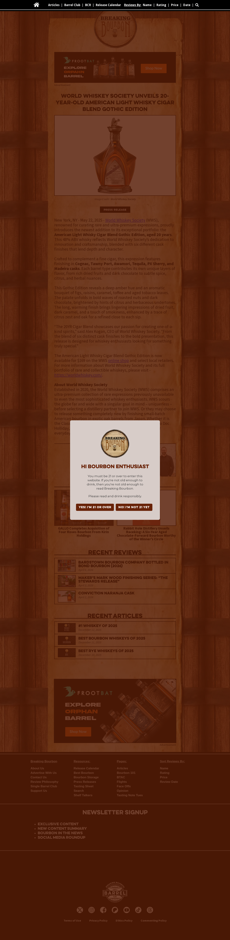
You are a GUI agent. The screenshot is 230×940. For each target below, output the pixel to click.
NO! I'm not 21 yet (134, 507)
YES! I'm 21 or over (95, 507)
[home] (36, 5)
